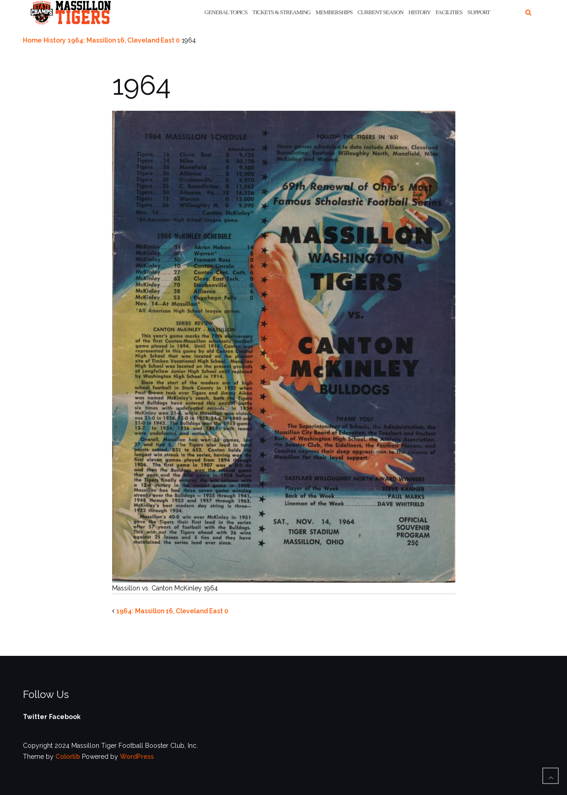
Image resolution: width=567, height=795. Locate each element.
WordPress (137, 756)
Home (32, 40)
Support (478, 12)
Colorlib (67, 756)
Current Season (380, 12)
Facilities (449, 12)
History (419, 12)
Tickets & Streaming (282, 12)
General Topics (226, 12)
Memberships (333, 12)
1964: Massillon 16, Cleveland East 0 (124, 40)
